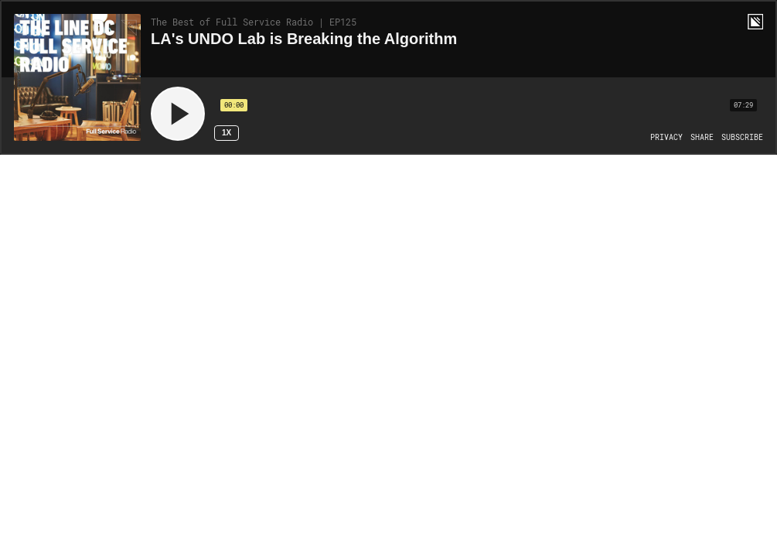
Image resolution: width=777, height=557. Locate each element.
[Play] (178, 114)
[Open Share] (702, 137)
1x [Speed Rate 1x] (226, 132)
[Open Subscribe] (742, 137)
